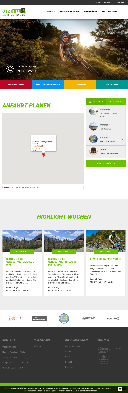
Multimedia (42, 340)
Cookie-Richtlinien (93, 388)
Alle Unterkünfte (106, 164)
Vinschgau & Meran (70, 12)
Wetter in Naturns (72, 346)
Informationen (76, 340)
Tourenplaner (80, 85)
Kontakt (97, 2)
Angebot (51, 12)
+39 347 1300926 (9, 357)
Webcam (37, 346)
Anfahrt (68, 352)
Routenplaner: (8, 187)
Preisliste (69, 367)
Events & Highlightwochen (48, 85)
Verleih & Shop (109, 12)
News (67, 357)
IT (120, 2)
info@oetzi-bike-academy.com (15, 363)
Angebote (115, 102)
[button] (43, 155)
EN (123, 2)
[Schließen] (53, 138)
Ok (120, 389)
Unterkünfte (90, 12)
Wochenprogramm (16, 85)
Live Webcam (108, 2)
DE (117, 2)
